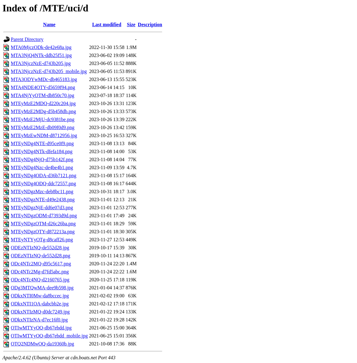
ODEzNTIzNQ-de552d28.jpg (40, 247)
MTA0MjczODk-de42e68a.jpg (41, 47)
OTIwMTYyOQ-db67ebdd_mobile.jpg (49, 335)
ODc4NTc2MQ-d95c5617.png (41, 263)
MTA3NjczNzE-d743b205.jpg (41, 63)
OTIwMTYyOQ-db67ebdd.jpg (41, 327)
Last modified (106, 24)
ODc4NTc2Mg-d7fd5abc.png (40, 271)
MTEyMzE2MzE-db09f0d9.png (42, 127)
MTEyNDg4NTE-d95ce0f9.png (42, 143)
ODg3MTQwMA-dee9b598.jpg (42, 287)
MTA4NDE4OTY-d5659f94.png (43, 87)
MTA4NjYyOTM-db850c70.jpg (42, 95)
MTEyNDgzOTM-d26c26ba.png (43, 223)
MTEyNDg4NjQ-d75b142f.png (42, 159)
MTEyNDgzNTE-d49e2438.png (43, 199)
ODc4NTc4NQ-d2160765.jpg (40, 279)
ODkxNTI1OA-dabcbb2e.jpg (40, 303)
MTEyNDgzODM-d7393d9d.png (44, 215)
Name (49, 24)
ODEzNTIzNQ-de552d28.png (40, 255)
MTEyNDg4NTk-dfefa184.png (41, 151)
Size (131, 24)
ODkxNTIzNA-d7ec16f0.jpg (39, 319)
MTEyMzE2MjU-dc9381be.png (42, 119)
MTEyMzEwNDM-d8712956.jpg (44, 135)
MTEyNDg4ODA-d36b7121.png (43, 175)
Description (150, 24)
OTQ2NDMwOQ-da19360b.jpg (42, 343)
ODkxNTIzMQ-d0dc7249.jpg (40, 311)
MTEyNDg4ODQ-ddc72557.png (43, 183)
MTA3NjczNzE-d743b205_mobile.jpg (49, 71)
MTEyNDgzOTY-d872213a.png (43, 231)
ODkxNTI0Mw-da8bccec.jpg (40, 295)
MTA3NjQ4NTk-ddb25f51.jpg (41, 55)
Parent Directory (27, 39)
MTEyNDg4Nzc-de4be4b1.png (42, 167)
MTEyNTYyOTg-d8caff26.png (42, 239)
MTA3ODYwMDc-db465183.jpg (44, 79)
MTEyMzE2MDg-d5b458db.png (43, 111)
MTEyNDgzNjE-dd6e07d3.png (42, 207)
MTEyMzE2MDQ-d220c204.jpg (43, 103)
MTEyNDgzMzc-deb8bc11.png (42, 191)
